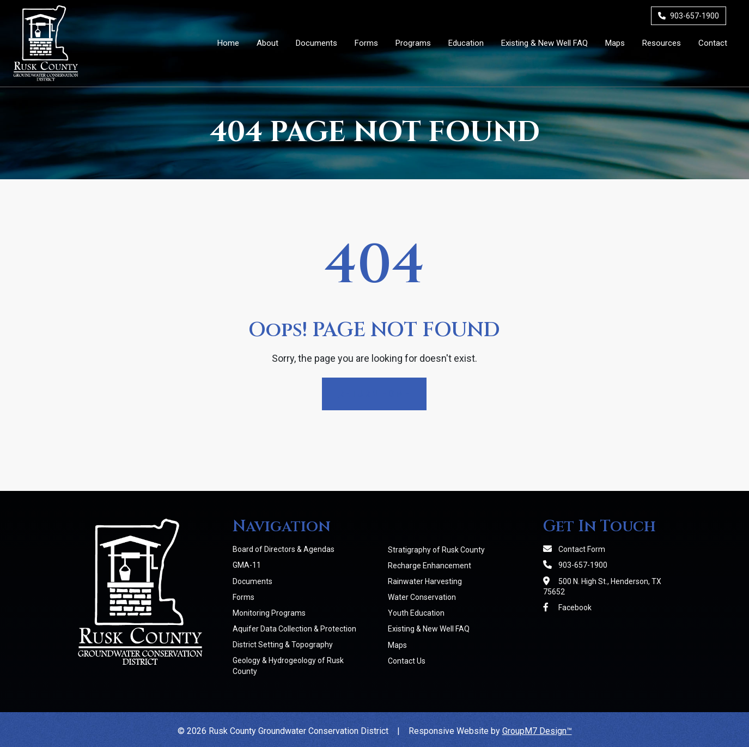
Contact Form (574, 549)
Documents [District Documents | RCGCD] (316, 43)
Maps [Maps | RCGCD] (615, 43)
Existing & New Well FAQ (429, 628)
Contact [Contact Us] (712, 43)
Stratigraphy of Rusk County (436, 549)
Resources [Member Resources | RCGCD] (661, 43)
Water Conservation (422, 597)
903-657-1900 (688, 15)
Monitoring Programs (269, 613)
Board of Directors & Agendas (283, 549)
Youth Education (416, 613)
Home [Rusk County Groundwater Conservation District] (228, 43)
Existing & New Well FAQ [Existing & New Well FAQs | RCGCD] (544, 43)
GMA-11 (247, 565)
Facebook (567, 607)
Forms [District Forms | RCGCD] (366, 43)
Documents (252, 581)
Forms (243, 597)
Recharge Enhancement (429, 565)
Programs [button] (413, 43)
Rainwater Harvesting (425, 581)
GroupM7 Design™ (537, 731)
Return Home (374, 393)
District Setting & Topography (283, 644)
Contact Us (406, 661)
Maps (397, 645)
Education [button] (466, 43)
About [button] (267, 43)
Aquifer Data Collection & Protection (294, 628)
